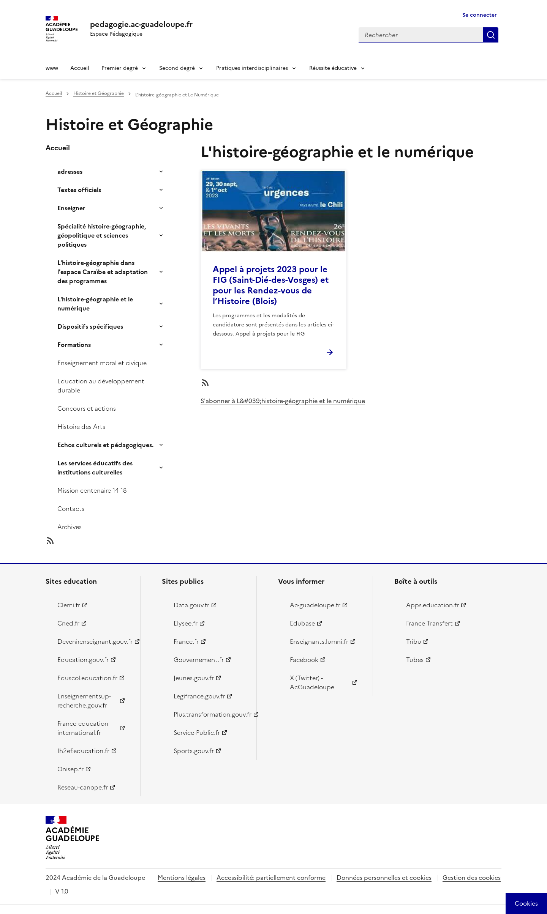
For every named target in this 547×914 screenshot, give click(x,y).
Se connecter (479, 15)
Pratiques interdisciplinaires (252, 68)
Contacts (70, 508)
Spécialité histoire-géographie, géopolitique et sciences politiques (101, 235)
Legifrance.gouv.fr (199, 696)
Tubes (415, 659)
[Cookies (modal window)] (526, 903)
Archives (69, 526)
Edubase (302, 623)
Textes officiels (79, 189)
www (52, 68)
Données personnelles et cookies (384, 877)
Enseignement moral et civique (102, 362)
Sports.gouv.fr (194, 750)
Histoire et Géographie (98, 93)
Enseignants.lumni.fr (319, 641)
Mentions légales (182, 877)
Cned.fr (68, 623)
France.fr (186, 641)
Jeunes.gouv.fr (194, 677)
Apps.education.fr (432, 605)
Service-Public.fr (197, 732)
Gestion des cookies (472, 877)
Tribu (413, 641)
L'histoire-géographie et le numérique (95, 304)
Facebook (304, 659)
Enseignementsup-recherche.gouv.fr (84, 701)
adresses (69, 171)
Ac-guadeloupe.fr (315, 605)
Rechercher (490, 35)
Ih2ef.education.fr (83, 750)
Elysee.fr (186, 623)
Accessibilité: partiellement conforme (271, 877)
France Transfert (429, 623)
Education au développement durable (100, 386)
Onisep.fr (70, 769)
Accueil (79, 68)
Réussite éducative (333, 68)
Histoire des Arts (81, 426)
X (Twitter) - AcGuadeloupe (312, 682)
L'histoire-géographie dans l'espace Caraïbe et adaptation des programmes (102, 271)
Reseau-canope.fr (82, 787)
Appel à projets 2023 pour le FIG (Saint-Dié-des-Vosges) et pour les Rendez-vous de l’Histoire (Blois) (271, 285)
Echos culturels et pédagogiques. (105, 444)
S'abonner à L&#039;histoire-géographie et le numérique (283, 400)
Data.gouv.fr (191, 605)
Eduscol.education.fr (87, 677)
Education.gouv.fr (83, 659)
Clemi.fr (68, 605)
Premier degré (119, 68)
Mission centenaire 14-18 (92, 490)
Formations (74, 344)
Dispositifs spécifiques (90, 326)
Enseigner (71, 208)
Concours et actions (86, 408)
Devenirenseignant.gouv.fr (94, 641)
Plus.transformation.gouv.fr (211, 714)
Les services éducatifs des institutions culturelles (95, 468)
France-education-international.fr (83, 728)
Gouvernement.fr (199, 659)
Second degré (177, 68)
